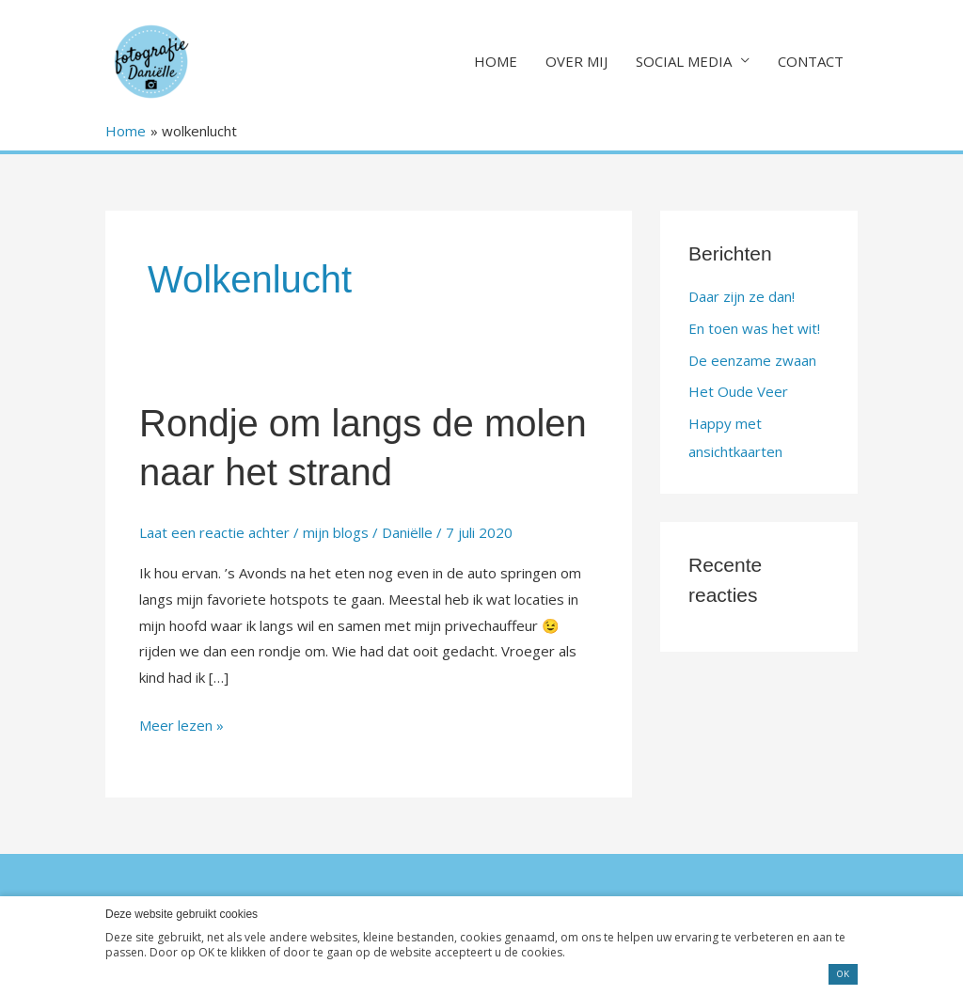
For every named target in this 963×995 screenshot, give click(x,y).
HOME (495, 61)
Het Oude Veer (738, 391)
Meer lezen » (181, 723)
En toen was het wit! (754, 328)
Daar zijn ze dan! (741, 296)
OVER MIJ (576, 61)
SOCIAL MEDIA (684, 61)
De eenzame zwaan (752, 360)
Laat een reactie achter (214, 532)
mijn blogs (336, 532)
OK (843, 974)
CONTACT (811, 61)
